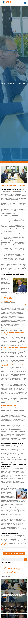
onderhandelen (4, 536)
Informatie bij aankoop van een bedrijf (12, 569)
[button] (25, 3)
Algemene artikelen (8, 565)
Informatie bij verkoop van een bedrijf (12, 571)
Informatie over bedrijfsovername (11, 572)
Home (2, 161)
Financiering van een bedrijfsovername (12, 568)
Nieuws (5, 161)
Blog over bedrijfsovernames (10, 567)
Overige (5, 573)
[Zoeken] (25, 559)
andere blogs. (4, 543)
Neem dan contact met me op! (7, 544)
